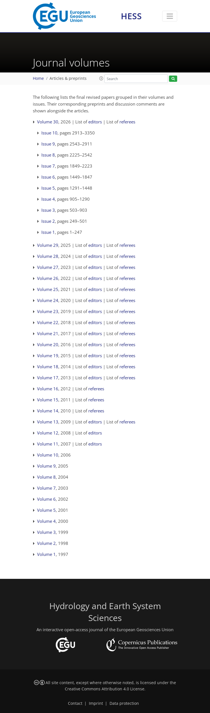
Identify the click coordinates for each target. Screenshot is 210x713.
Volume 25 (47, 289)
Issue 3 (48, 210)
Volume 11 (47, 444)
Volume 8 (46, 477)
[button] (101, 78)
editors (95, 122)
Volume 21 (47, 333)
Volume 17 (47, 377)
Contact (75, 703)
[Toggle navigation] (169, 16)
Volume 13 (47, 422)
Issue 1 (48, 232)
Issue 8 (48, 155)
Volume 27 (47, 267)
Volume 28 (47, 256)
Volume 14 (47, 411)
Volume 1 (46, 554)
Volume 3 (46, 532)
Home (38, 78)
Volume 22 (47, 322)
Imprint (96, 703)
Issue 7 (48, 166)
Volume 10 (47, 455)
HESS (131, 16)
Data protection (124, 703)
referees (127, 122)
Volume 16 (47, 388)
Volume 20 (47, 344)
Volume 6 (46, 499)
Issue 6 (48, 177)
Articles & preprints (68, 78)
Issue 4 (48, 199)
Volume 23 (47, 311)
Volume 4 (46, 521)
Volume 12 (47, 433)
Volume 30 (47, 122)
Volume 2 (46, 543)
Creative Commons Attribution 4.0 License (104, 688)
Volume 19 (47, 355)
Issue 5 (48, 188)
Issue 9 (48, 144)
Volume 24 (47, 300)
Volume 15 (47, 399)
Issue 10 (49, 133)
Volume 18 (47, 366)
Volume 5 (46, 510)
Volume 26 (47, 278)
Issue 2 (48, 221)
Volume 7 (46, 488)
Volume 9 (46, 466)
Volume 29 (47, 245)
